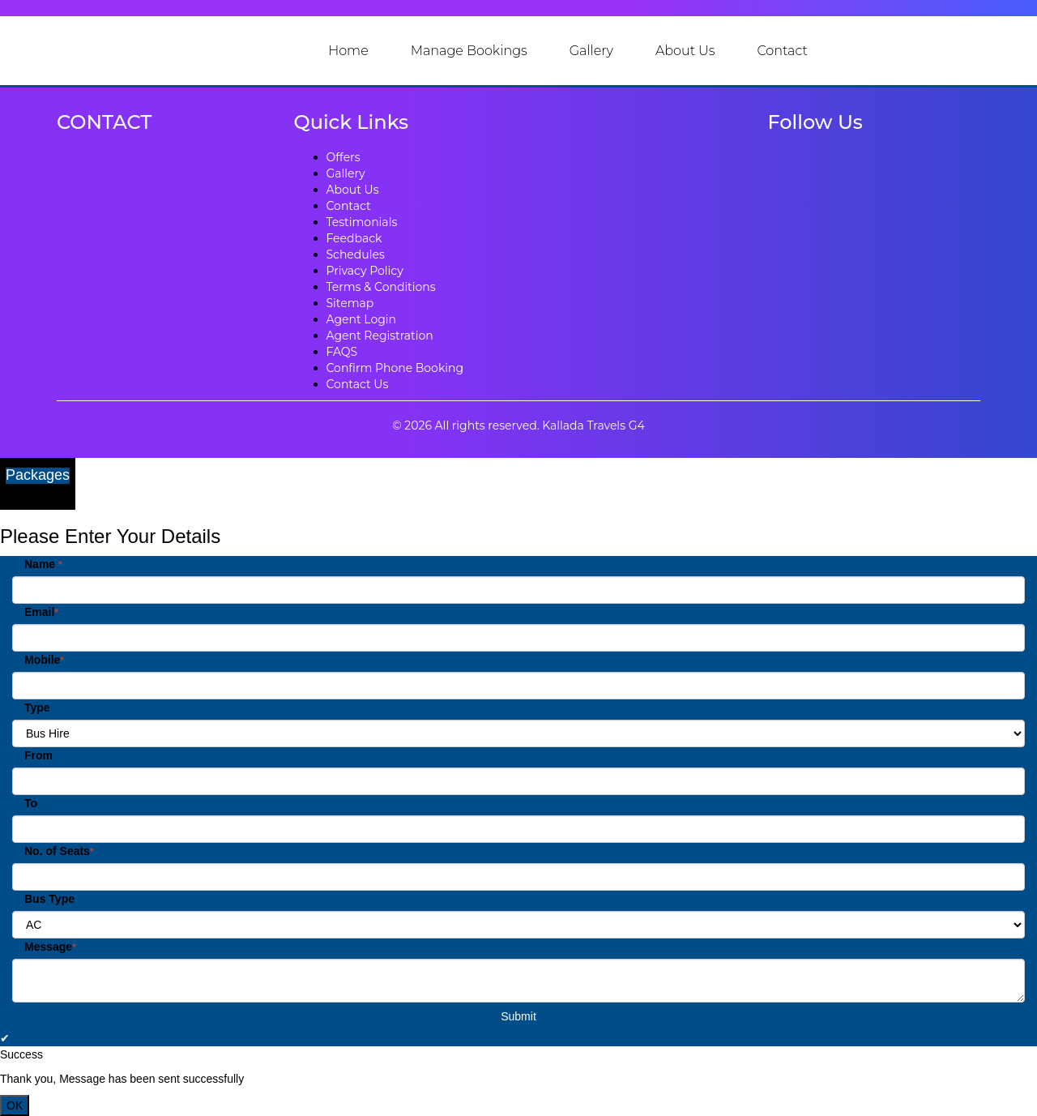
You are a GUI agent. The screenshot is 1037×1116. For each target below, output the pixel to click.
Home (348, 50)
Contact (782, 50)
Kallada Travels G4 (593, 425)
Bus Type (49, 898)
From (38, 755)
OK (14, 1105)
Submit (518, 1016)
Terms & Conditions (381, 287)
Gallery (591, 50)
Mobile (44, 659)
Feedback (354, 238)
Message (50, 946)
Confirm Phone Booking (395, 368)
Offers (343, 157)
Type (37, 707)
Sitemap (350, 303)
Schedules (355, 254)
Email (41, 611)
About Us (685, 50)
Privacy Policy (364, 270)
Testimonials (362, 222)
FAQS (342, 351)
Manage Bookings (469, 50)
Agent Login (361, 319)
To (30, 803)
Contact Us (357, 384)
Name (43, 564)
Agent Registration (379, 335)
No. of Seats (59, 850)
